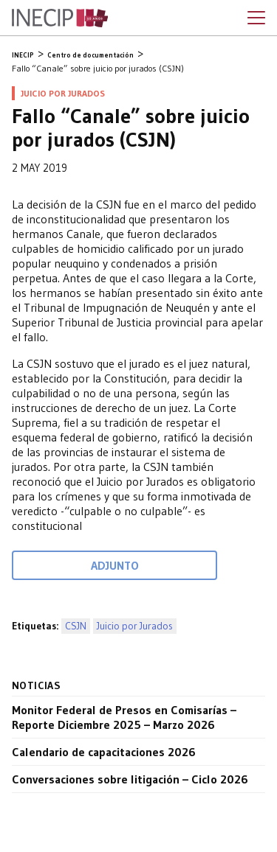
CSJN (75, 626)
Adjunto (115, 565)
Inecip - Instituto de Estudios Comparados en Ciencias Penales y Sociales (60, 18)
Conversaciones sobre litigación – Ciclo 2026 (130, 779)
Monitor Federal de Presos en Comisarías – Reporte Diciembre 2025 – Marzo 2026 (124, 717)
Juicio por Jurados (135, 626)
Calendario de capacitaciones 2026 (104, 751)
